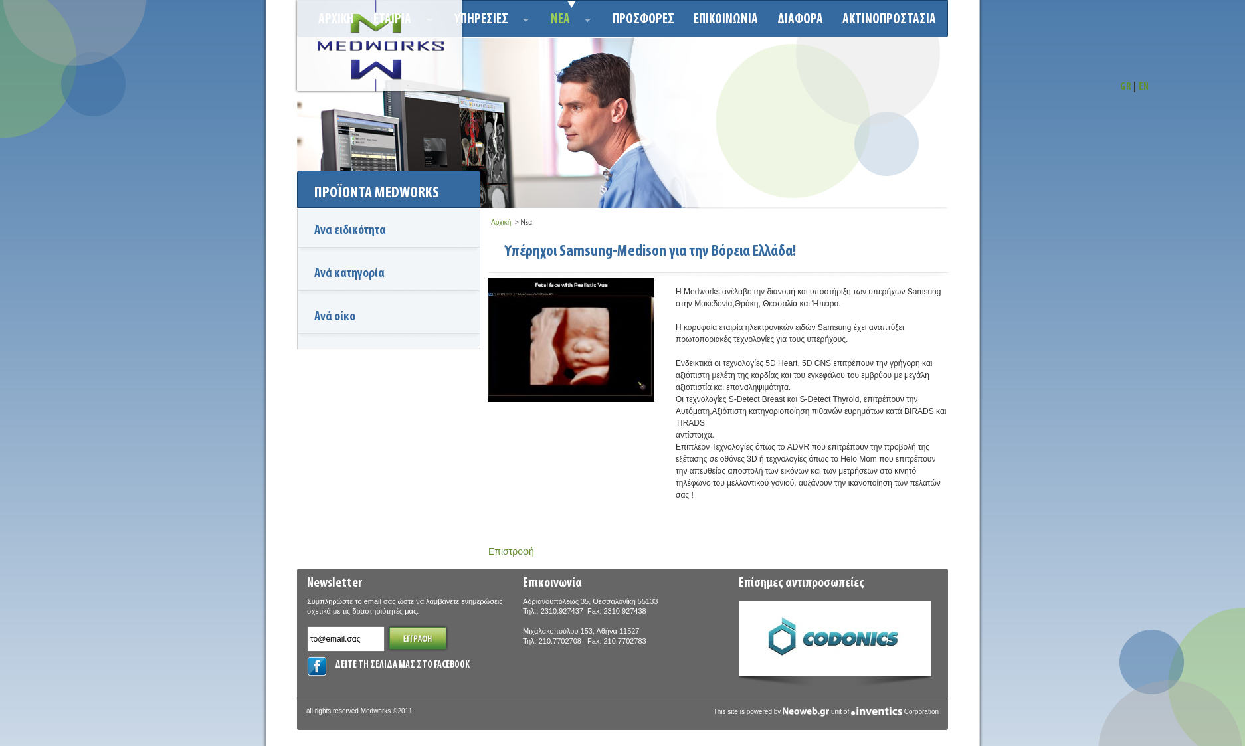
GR (1125, 87)
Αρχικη (336, 20)
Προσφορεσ (643, 20)
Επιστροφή (511, 551)
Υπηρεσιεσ (487, 22)
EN (1144, 87)
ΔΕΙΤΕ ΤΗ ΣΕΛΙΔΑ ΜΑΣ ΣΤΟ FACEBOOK (402, 665)
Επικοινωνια (726, 20)
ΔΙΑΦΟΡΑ (800, 20)
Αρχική (501, 222)
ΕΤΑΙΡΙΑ (398, 22)
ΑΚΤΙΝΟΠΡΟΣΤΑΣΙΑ (889, 20)
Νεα (567, 22)
